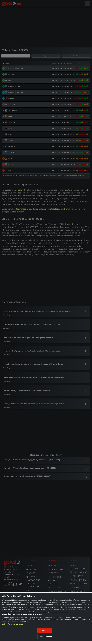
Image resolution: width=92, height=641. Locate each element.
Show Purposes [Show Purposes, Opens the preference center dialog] (45, 637)
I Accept (44, 630)
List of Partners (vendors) (12, 624)
